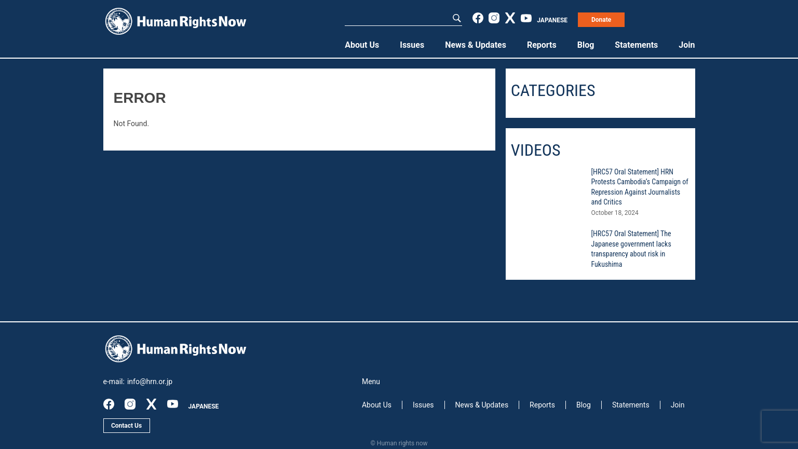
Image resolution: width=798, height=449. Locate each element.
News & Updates (475, 45)
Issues (412, 45)
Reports (542, 45)
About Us (362, 45)
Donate (601, 19)
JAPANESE (552, 20)
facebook (477, 17)
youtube (526, 17)
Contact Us (126, 425)
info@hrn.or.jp (149, 381)
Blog (585, 45)
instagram (494, 17)
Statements (636, 45)
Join (687, 45)
